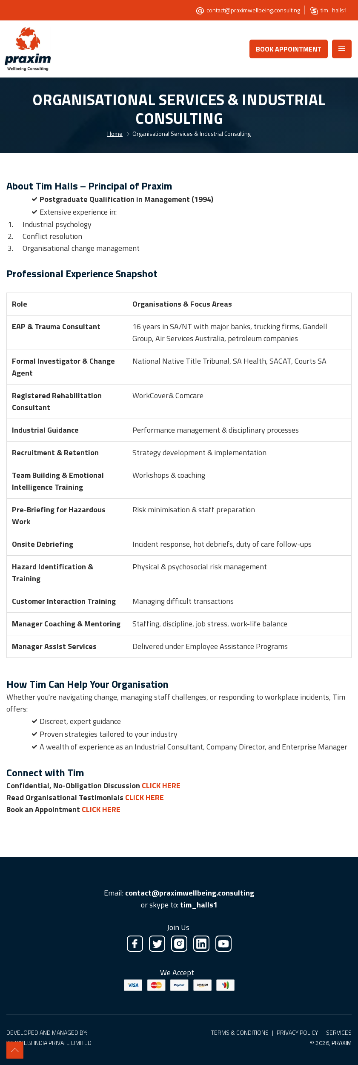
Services (339, 1032)
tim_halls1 (334, 10)
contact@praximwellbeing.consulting (253, 10)
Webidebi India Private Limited (49, 1042)
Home (115, 133)
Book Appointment (288, 49)
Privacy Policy (297, 1032)
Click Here (161, 785)
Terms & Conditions (240, 1032)
